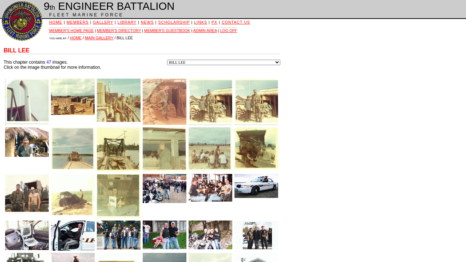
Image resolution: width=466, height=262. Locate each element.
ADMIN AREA (205, 30)
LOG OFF (228, 30)
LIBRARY (127, 22)
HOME (55, 22)
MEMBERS (78, 22)
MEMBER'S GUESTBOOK (167, 30)
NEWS (147, 22)
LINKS (200, 22)
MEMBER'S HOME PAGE (71, 30)
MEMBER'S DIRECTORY (119, 30)
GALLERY (103, 22)
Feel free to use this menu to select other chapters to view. (223, 62)
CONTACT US (236, 22)
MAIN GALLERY (99, 38)
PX (214, 22)
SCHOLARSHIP (174, 22)
